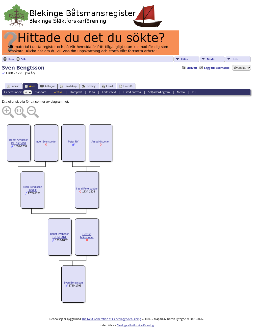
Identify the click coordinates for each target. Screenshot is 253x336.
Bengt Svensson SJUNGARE (59, 235)
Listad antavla (132, 92)
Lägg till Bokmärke (216, 68)
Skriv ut (192, 68)
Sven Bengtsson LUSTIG (32, 188)
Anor (30, 86)
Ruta (92, 92)
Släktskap (68, 86)
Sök (23, 59)
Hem (11, 59)
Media (211, 59)
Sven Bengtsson (73, 282)
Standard (41, 92)
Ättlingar (47, 86)
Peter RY (73, 141)
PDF (194, 92)
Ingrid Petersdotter (87, 188)
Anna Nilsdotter (101, 141)
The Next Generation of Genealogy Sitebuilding (111, 319)
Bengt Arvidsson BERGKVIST (18, 141)
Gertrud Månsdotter (86, 236)
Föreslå (125, 86)
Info (235, 59)
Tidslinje (89, 86)
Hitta (184, 59)
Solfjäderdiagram (159, 92)
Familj (107, 86)
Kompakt (76, 92)
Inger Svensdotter (46, 141)
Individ (13, 86)
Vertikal (58, 92)
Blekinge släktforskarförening (135, 325)
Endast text (109, 92)
